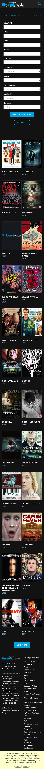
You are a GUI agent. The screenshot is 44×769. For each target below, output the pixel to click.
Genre (6, 76)
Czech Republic (30, 670)
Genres (37, 15)
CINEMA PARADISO (10, 381)
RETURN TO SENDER (31, 504)
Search (5, 15)
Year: (6, 40)
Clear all (22, 122)
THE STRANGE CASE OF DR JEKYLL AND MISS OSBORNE (10, 588)
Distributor (9, 67)
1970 (24, 258)
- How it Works (30, 707)
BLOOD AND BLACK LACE (10, 298)
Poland (26, 683)
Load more (22, 645)
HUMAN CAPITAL (9, 504)
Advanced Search (17, 15)
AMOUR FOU (27, 212)
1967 (24, 299)
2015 (4, 174)
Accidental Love (10, 172)
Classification (10, 85)
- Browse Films (30, 710)
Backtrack (27, 172)
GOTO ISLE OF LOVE (31, 422)
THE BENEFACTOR (30, 463)
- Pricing (27, 718)
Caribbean (28, 664)
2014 (24, 215)
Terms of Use (29, 742)
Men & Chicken (9, 340)
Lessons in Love (30, 340)
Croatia (27, 667)
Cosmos (26, 381)
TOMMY (5, 631)
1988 (4, 384)
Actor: (6, 49)
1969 (24, 424)
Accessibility (29, 745)
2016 (24, 174)
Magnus (26, 585)
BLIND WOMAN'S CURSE (29, 254)
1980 (4, 593)
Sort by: (7, 103)
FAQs (26, 721)
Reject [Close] (18, 766)
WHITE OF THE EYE (30, 631)
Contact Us (28, 748)
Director (7, 58)
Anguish (6, 253)
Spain (26, 691)
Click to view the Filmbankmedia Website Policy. (10, 710)
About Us (27, 734)
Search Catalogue (22, 114)
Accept (25, 766)
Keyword (8, 23)
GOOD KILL (7, 422)
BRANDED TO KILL (30, 297)
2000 (4, 215)
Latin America (29, 681)
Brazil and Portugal (31, 662)
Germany (28, 672)
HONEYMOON (8, 463)
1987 (24, 634)
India (26, 675)
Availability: (9, 94)
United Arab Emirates (33, 694)
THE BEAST (6, 545)
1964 (4, 302)
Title (6, 31)
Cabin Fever (27, 545)
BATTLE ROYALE (9, 212)
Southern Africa (30, 686)
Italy (25, 678)
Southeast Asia (30, 689)
